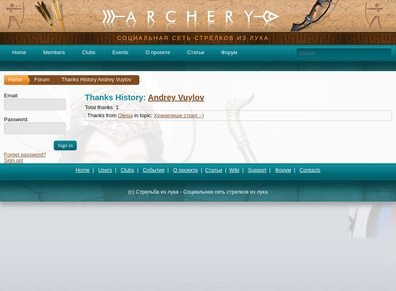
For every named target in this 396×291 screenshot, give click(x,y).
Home (19, 52)
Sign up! (13, 160)
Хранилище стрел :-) (179, 115)
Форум (229, 52)
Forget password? (25, 155)
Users (105, 170)
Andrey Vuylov (176, 97)
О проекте (157, 52)
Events (120, 52)
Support (257, 170)
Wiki (235, 170)
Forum (42, 79)
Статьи (195, 52)
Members (54, 52)
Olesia (125, 115)
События (153, 170)
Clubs (88, 52)
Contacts (310, 170)
